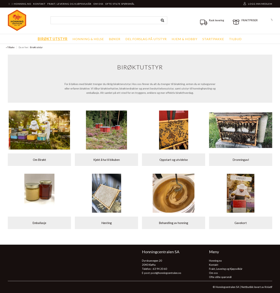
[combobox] (109, 20)
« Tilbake (10, 47)
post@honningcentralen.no (166, 272)
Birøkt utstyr (36, 47)
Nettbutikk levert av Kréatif (256, 287)
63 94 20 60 (160, 268)
